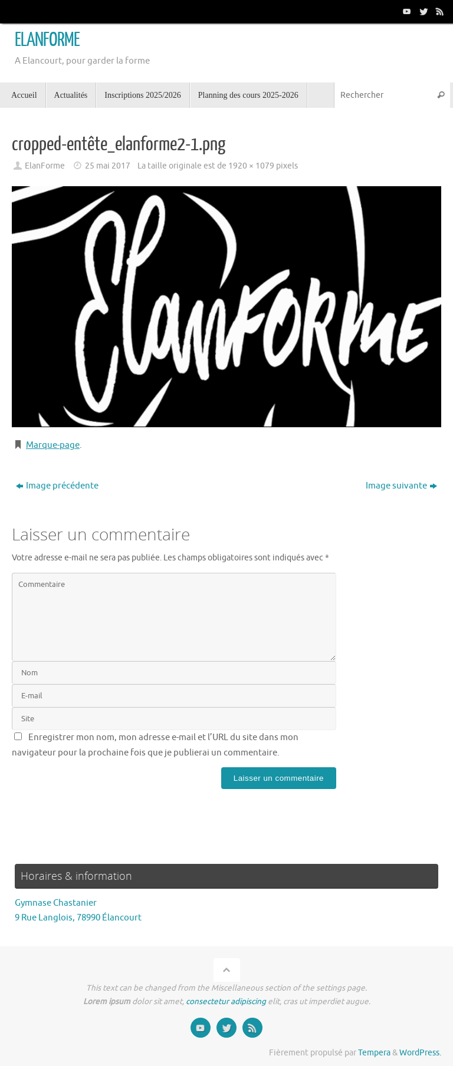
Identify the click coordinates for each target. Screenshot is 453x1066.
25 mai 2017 (107, 166)
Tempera (374, 1053)
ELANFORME (47, 40)
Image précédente (57, 485)
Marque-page (53, 445)
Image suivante (401, 485)
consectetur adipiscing (226, 1001)
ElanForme (45, 166)
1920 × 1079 (251, 166)
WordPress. (420, 1053)
